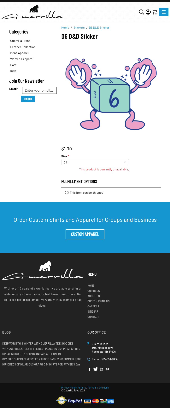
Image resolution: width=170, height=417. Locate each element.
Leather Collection (23, 47)
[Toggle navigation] (163, 12)
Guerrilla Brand (20, 40)
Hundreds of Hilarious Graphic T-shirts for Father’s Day (41, 364)
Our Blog (93, 290)
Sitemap (92, 311)
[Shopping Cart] (154, 12)
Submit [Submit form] (28, 99)
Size (65, 156)
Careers (93, 306)
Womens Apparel (21, 59)
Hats (13, 65)
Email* (13, 88)
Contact (93, 316)
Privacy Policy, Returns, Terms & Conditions (85, 387)
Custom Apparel (85, 234)
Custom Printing (98, 301)
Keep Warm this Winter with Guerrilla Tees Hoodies (37, 343)
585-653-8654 (110, 359)
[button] (141, 12)
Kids (13, 71)
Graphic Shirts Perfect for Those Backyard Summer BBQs (41, 359)
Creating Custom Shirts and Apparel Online (32, 354)
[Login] (148, 12)
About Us (93, 296)
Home (90, 285)
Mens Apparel (19, 53)
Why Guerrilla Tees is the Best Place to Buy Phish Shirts (41, 348)
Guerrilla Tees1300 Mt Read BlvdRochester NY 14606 (104, 347)
